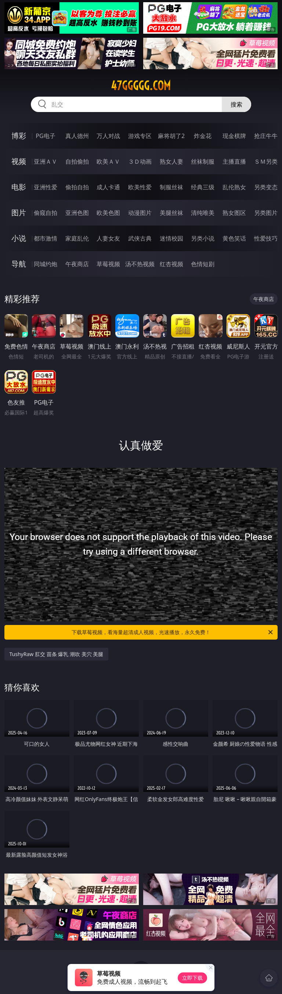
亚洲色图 (77, 213)
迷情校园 (171, 238)
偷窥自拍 (45, 213)
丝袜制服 (202, 161)
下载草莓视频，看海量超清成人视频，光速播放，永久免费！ (173, 632)
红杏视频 (171, 264)
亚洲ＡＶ (45, 161)
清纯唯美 (202, 213)
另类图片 (266, 213)
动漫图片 (140, 213)
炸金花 (203, 136)
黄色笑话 (234, 238)
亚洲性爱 (45, 187)
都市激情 (45, 238)
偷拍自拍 (77, 187)
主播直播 (234, 161)
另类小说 (202, 238)
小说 (18, 238)
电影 (18, 187)
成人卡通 (108, 187)
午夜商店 (77, 264)
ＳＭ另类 (266, 161)
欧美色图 (108, 213)
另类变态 (266, 187)
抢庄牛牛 (266, 136)
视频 (18, 161)
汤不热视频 (140, 264)
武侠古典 (140, 238)
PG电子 (45, 136)
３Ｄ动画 (140, 161)
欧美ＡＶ (108, 161)
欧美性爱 (140, 187)
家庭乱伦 (77, 238)
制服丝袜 (171, 187)
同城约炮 (45, 264)
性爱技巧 (266, 238)
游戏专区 (140, 136)
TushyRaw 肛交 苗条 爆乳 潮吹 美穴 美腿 (57, 654)
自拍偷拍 (77, 161)
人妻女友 (108, 238)
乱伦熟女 (234, 187)
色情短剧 (202, 264)
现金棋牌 (234, 136)
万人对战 (108, 136)
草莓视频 (108, 264)
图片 (18, 212)
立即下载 (192, 977)
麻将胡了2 (171, 136)
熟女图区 (234, 213)
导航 (18, 264)
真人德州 (77, 136)
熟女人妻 (171, 161)
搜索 (236, 104)
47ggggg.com (141, 85)
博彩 (18, 136)
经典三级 (202, 187)
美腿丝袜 (171, 213)
